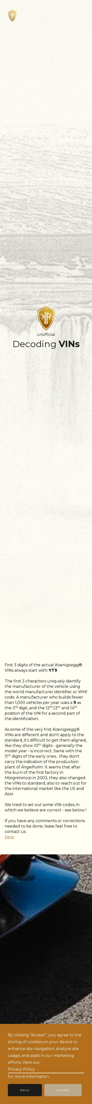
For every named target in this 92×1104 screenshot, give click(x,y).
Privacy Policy (21, 1069)
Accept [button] (63, 1090)
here (9, 837)
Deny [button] (25, 1090)
